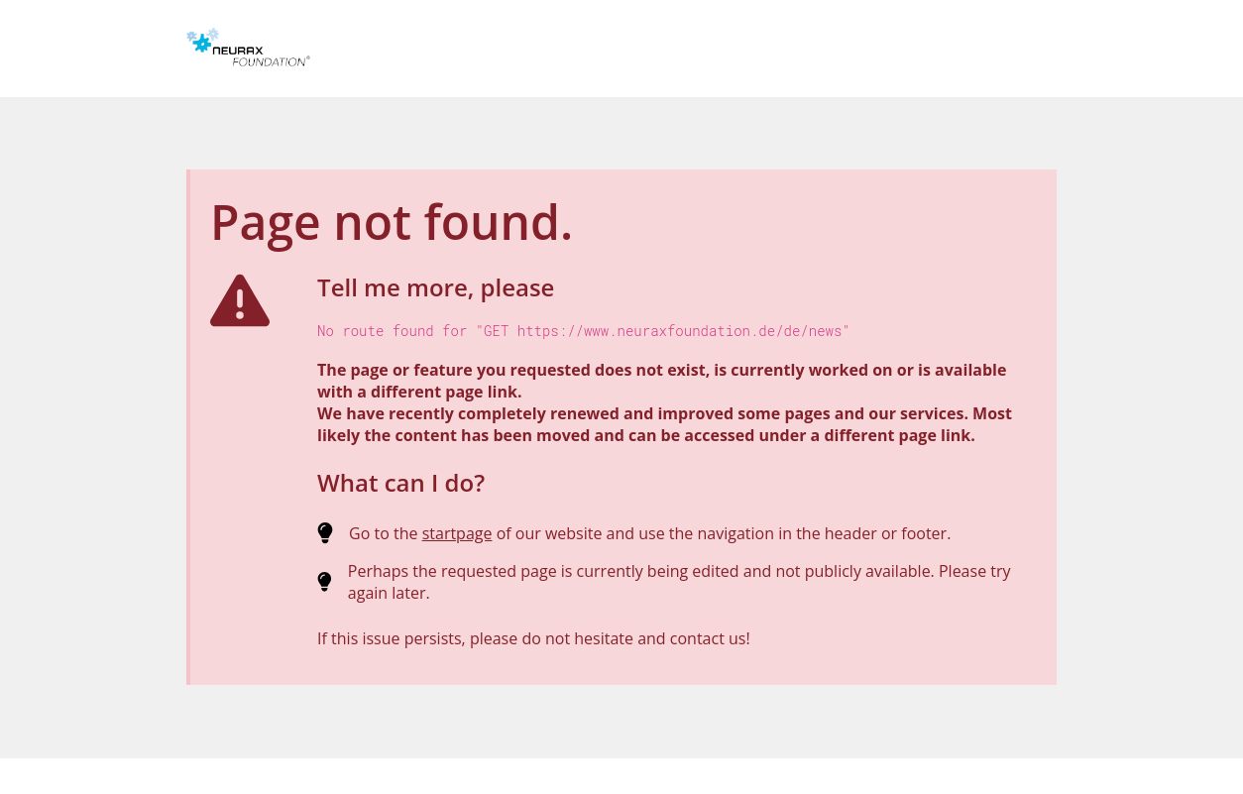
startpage (457, 533)
